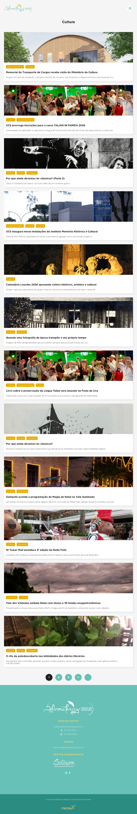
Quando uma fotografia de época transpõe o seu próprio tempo (46, 337)
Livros (40, 385)
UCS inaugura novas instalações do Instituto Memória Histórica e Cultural (52, 231)
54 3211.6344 (68, 730)
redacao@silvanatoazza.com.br (68, 727)
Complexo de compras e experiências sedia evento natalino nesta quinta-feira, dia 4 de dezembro (52, 555)
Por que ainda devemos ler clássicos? (29, 443)
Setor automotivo (15, 67)
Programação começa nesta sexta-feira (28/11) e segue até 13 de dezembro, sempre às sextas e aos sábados (57, 608)
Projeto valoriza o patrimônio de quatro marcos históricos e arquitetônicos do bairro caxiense (50, 290)
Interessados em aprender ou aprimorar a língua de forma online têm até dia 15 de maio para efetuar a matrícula (59, 130)
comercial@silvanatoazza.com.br (68, 747)
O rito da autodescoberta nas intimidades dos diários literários (45, 656)
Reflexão (22, 332)
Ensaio (21, 173)
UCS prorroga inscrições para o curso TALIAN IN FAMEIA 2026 (45, 125)
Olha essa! (22, 491)
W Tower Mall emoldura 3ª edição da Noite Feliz (36, 549)
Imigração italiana (25, 120)
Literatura (32, 173)
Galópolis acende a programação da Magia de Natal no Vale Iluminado (50, 496)
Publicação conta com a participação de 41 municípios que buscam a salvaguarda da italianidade (51, 396)
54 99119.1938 (68, 734)
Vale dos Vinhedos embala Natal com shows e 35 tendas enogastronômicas (53, 603)
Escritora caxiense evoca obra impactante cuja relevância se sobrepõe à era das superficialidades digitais (56, 449)
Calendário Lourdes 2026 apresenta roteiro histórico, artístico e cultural (51, 284)
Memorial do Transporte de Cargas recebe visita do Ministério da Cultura (52, 72)
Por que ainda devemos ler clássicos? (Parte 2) (35, 178)
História (40, 226)
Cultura (30, 67)
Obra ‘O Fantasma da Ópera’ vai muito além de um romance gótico (38, 183)
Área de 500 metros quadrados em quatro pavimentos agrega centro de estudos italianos (49, 236)
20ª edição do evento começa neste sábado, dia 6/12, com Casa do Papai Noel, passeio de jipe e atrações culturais (60, 502)
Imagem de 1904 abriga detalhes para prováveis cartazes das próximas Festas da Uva (46, 343)
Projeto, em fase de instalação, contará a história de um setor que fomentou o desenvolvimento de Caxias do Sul (59, 77)
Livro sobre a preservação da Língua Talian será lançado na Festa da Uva (52, 390)
